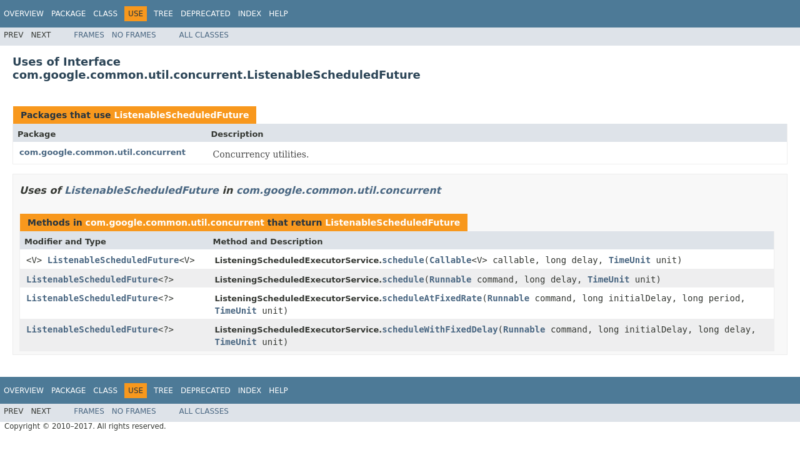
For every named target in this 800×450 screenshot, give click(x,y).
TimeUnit (630, 260)
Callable (450, 260)
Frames (89, 35)
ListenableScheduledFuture (181, 115)
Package (68, 13)
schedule (403, 260)
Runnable (450, 279)
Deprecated (206, 13)
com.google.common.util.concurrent (102, 152)
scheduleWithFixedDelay (440, 329)
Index (250, 13)
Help (278, 13)
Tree (163, 13)
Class (105, 13)
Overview (24, 13)
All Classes (204, 35)
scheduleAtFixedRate (432, 298)
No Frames (134, 35)
